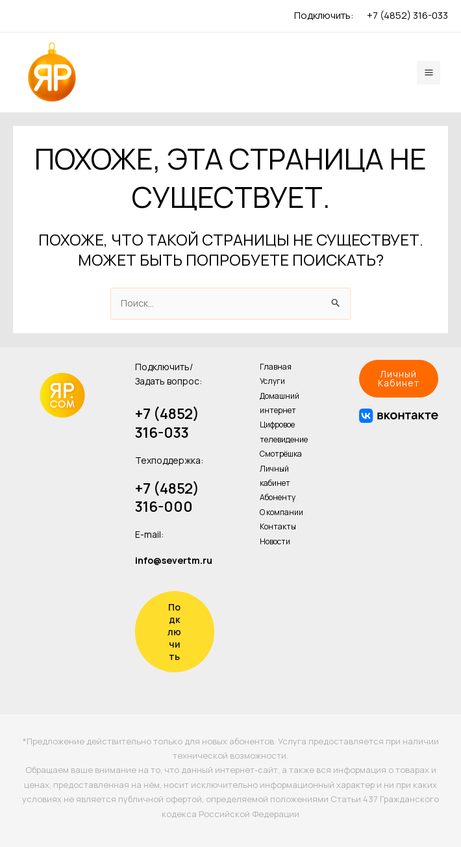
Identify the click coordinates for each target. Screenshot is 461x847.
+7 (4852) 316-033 (407, 15)
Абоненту (277, 497)
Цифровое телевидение (284, 431)
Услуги (272, 380)
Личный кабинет (275, 475)
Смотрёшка (281, 453)
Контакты (278, 526)
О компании (281, 512)
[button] (399, 379)
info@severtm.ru (173, 560)
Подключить (174, 632)
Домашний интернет (279, 403)
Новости (275, 541)
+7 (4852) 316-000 (167, 498)
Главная (276, 366)
